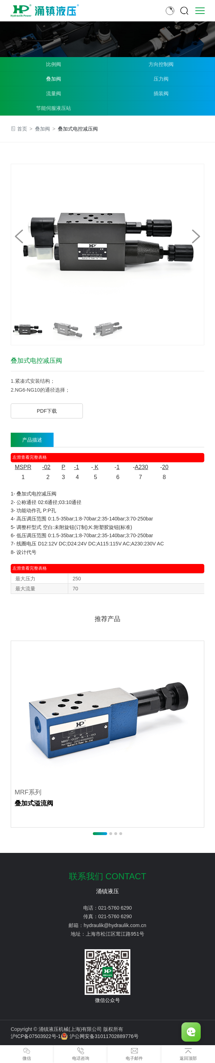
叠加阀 (53, 79)
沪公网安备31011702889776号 (100, 1036)
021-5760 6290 (115, 908)
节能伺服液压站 (53, 108)
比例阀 (53, 64)
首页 (22, 129)
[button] (196, 236)
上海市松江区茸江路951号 (115, 934)
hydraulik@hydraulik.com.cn (115, 925)
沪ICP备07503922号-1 (36, 1036)
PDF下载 (47, 411)
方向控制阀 (161, 64)
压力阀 (161, 79)
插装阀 (161, 93)
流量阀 (53, 93)
